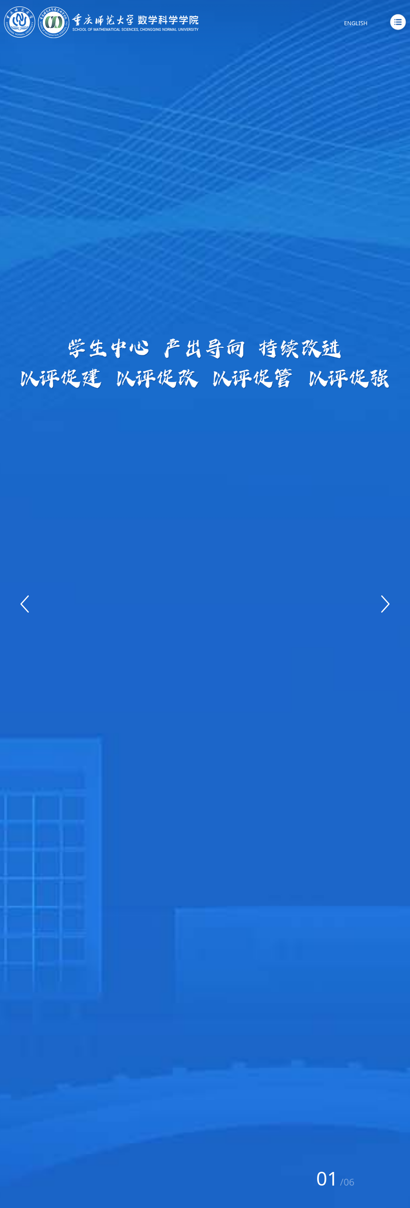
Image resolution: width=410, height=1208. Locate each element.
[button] (24, 604)
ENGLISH (356, 23)
